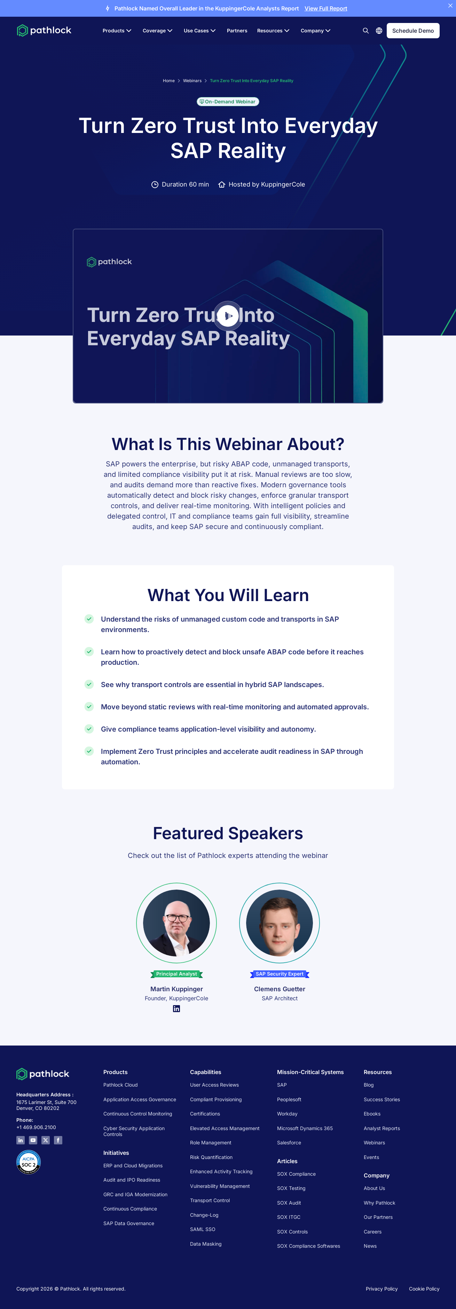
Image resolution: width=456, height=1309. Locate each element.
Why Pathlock (379, 1203)
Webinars (192, 80)
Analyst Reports (382, 1128)
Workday (287, 1114)
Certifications (205, 1114)
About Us (374, 1188)
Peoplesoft (289, 1099)
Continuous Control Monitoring (137, 1114)
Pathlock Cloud (120, 1085)
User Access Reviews (214, 1085)
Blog (369, 1085)
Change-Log (204, 1215)
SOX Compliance (296, 1174)
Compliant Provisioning (216, 1099)
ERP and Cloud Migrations (133, 1165)
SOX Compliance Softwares (308, 1246)
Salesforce (289, 1142)
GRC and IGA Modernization (135, 1194)
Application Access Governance (139, 1099)
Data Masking (206, 1244)
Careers (373, 1232)
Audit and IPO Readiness (131, 1180)
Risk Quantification (211, 1157)
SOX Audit (289, 1203)
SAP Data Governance (128, 1223)
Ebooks (372, 1114)
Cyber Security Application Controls (134, 1131)
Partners (237, 30)
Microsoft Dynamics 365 (305, 1128)
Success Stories (382, 1099)
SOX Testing (291, 1188)
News (370, 1246)
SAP (282, 1085)
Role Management (210, 1142)
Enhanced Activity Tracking (221, 1171)
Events (371, 1157)
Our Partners (378, 1217)
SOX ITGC (288, 1217)
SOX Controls (292, 1232)
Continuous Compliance (130, 1209)
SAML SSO (202, 1229)
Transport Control (210, 1200)
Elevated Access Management (225, 1128)
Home (169, 80)
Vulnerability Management (220, 1186)
